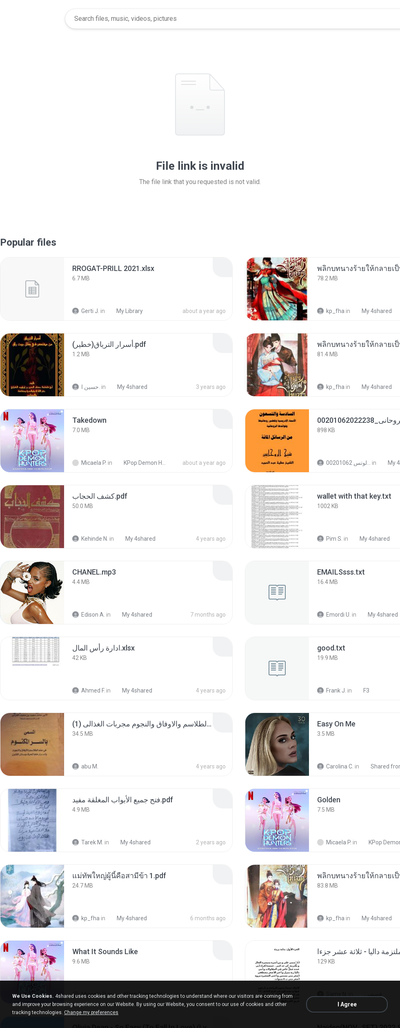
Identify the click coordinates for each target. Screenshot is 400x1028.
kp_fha (330, 311)
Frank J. (331, 690)
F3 (361, 690)
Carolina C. (335, 766)
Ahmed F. (88, 690)
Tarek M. (87, 842)
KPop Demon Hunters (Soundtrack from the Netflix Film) (141, 463)
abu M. (85, 766)
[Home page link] (33, 18)
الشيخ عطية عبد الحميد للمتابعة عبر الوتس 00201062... (344, 463)
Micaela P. (89, 463)
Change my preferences (91, 1012)
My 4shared (372, 311)
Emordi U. (334, 614)
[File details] (32, 289)
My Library (125, 311)
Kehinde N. (90, 538)
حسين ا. (86, 387)
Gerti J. (85, 311)
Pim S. (329, 538)
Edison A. (88, 614)
